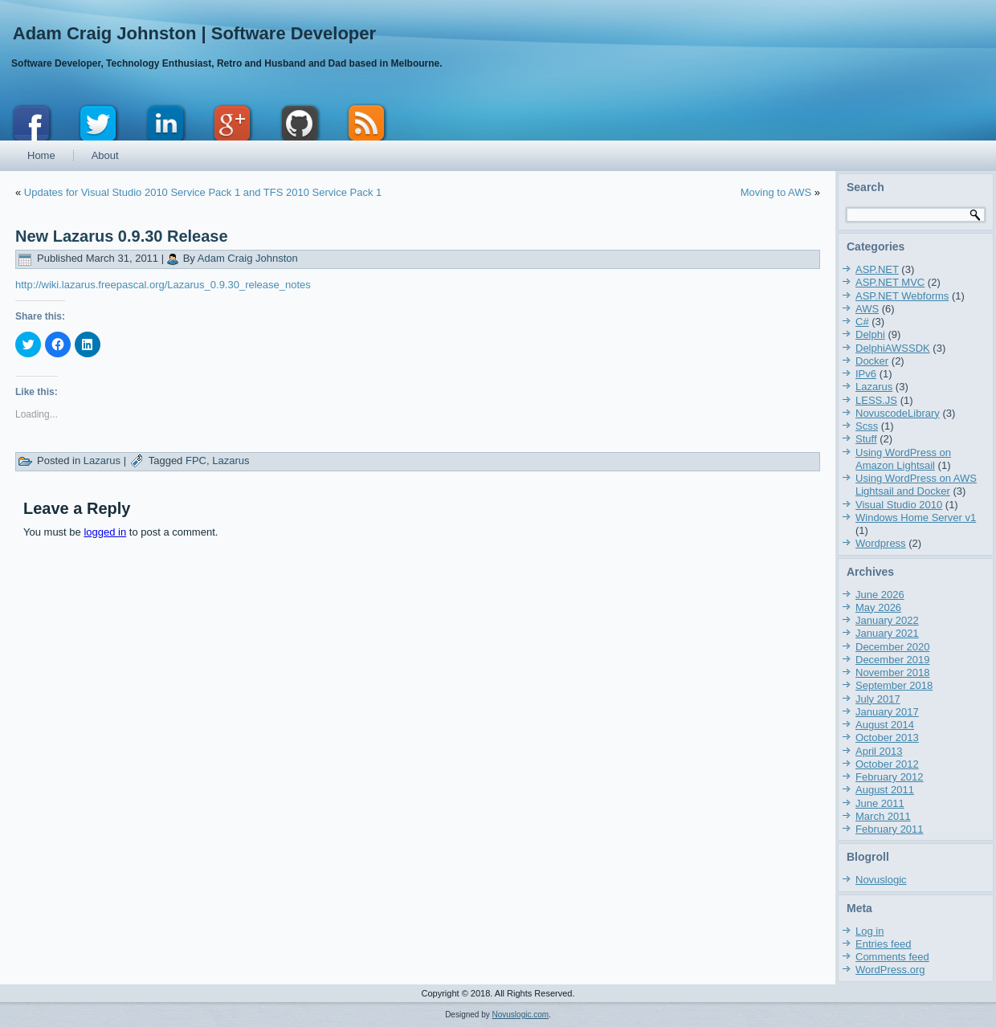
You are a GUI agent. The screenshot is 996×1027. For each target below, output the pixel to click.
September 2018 (894, 685)
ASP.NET (877, 269)
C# (862, 322)
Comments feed (892, 957)
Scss (866, 426)
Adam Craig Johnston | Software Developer (194, 33)
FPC (196, 460)
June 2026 (879, 595)
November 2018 (892, 672)
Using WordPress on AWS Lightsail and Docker (916, 484)
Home (41, 155)
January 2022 (887, 620)
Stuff (866, 439)
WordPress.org (890, 970)
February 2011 (889, 829)
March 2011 (883, 816)
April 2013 (879, 751)
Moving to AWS (776, 192)
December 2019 (892, 660)
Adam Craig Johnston (248, 258)
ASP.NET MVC (890, 282)
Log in (869, 931)
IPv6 (865, 374)
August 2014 (884, 725)
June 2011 (879, 803)
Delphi (870, 334)
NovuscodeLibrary (897, 413)
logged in (105, 532)
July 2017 (877, 699)
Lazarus (102, 460)
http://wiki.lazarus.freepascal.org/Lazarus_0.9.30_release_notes (163, 285)
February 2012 (889, 777)
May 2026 (878, 607)
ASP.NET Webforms (902, 296)
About (105, 155)
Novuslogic (881, 880)
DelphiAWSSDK (892, 348)
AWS (867, 309)
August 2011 (884, 790)
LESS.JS (876, 400)
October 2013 (887, 738)
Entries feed (883, 944)
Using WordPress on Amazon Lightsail (903, 458)
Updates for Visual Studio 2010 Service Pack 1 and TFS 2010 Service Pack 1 (203, 192)
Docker (871, 361)
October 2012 (887, 764)
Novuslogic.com (520, 1014)
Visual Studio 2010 (898, 505)
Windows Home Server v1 (915, 517)
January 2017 (887, 712)
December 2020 (892, 647)
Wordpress (880, 543)
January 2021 (887, 633)
